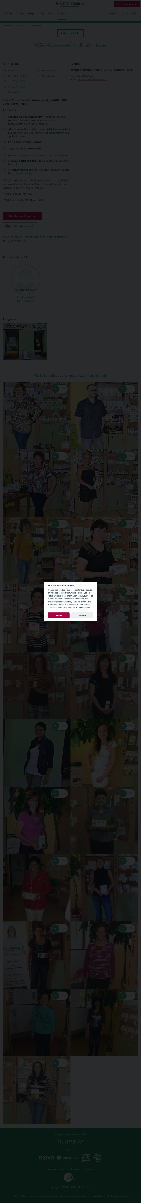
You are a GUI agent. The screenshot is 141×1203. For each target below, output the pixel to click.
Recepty (31, 13)
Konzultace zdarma (126, 4)
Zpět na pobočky (70, 33)
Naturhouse (7, 25)
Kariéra (67, 1196)
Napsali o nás (57, 1196)
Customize (82, 615)
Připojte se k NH (128, 13)
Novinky (25, 1196)
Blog (42, 13)
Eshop (51, 13)
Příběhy (20, 13)
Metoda (8, 13)
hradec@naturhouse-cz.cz (92, 79)
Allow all (59, 615)
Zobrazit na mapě (19, 226)
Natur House (70, 4)
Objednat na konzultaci (22, 216)
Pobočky (62, 13)
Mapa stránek (99, 1196)
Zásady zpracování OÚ (117, 1196)
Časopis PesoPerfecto (40, 1196)
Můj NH (113, 13)
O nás (16, 1196)
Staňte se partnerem (82, 1196)
